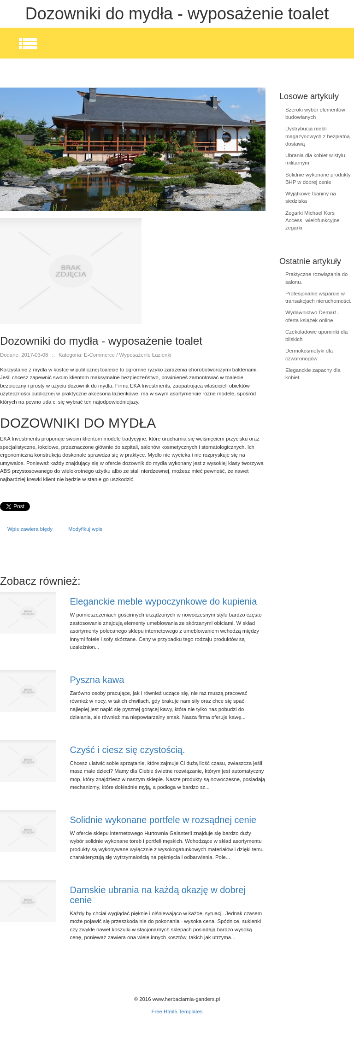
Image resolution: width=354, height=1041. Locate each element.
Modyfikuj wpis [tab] (85, 529)
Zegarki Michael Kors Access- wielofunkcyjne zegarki (312, 220)
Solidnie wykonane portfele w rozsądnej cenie (163, 820)
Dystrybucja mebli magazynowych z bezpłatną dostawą (317, 136)
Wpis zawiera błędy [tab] (30, 529)
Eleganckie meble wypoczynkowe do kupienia (163, 601)
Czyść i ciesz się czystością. (127, 750)
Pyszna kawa (97, 680)
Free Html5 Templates (176, 1011)
